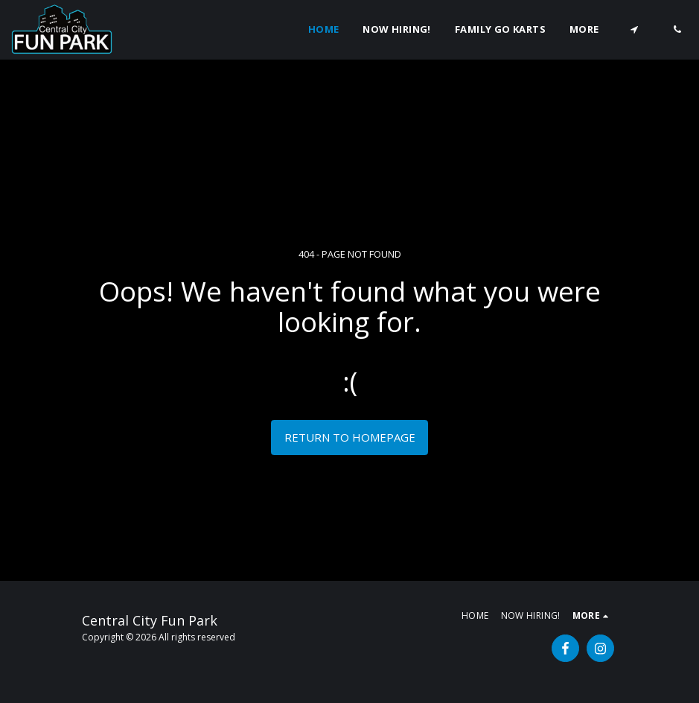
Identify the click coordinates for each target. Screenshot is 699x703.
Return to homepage (349, 437)
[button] (634, 29)
